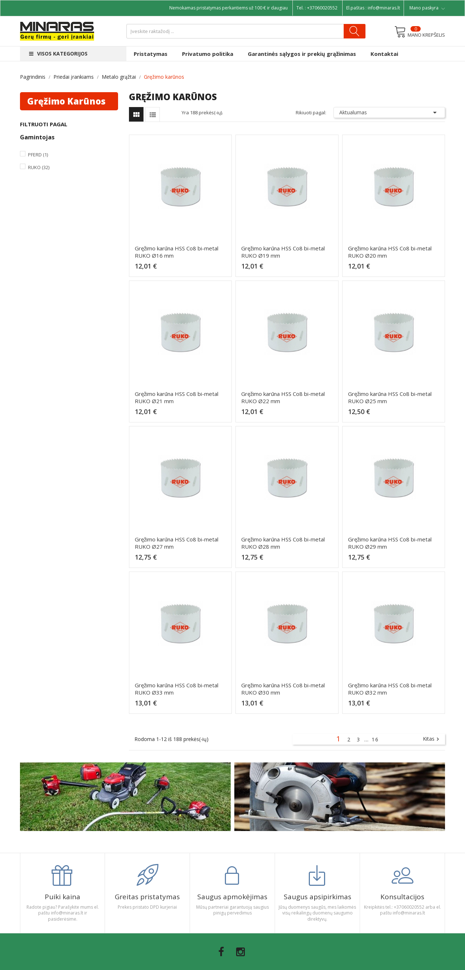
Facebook (221, 952)
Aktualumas (389, 112)
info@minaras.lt (384, 8)
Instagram (240, 952)
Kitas (432, 739)
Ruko (38, 167)
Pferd (38, 154)
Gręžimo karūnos (66, 101)
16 (375, 739)
